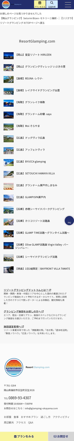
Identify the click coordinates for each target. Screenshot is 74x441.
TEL (17, 398)
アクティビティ (61, 417)
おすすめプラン (29, 417)
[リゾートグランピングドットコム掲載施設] (9, 55)
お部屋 (7, 417)
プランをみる (24, 436)
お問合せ (61, 436)
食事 (16, 417)
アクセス (21, 422)
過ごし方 (45, 417)
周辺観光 (9, 422)
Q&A (30, 422)
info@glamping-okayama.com (41, 408)
